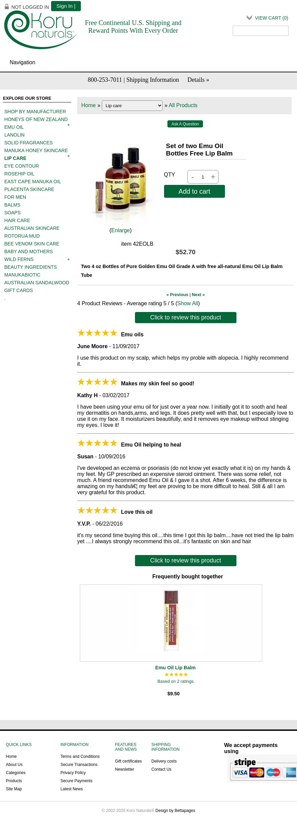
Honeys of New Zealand (36, 119)
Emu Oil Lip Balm (175, 667)
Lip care (15, 158)
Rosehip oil (19, 173)
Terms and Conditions (80, 756)
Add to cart (194, 191)
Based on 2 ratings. (176, 681)
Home (88, 105)
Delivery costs (164, 761)
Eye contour (21, 166)
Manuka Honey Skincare (36, 150)
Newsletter (124, 769)
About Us (14, 764)
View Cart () (271, 18)
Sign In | (65, 6)
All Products (183, 105)
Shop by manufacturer (35, 111)
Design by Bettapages (175, 810)
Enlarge (120, 230)
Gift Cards (18, 290)
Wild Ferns (18, 259)
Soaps (12, 212)
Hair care (17, 220)
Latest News (72, 789)
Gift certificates (128, 761)
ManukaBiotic (22, 275)
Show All (187, 303)
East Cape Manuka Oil (32, 181)
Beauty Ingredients (30, 267)
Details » (198, 79)
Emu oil (14, 127)
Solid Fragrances (28, 142)
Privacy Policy (73, 772)
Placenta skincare (29, 189)
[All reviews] (176, 675)
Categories (15, 772)
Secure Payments (77, 780)
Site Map (14, 789)
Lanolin (14, 135)
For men (15, 197)
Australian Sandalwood (36, 282)
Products (14, 780)
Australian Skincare (32, 228)
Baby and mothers (28, 251)
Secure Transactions (79, 764)
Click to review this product (185, 317)
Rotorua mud (22, 236)
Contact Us (161, 769)
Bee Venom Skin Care (32, 243)
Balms (12, 205)
